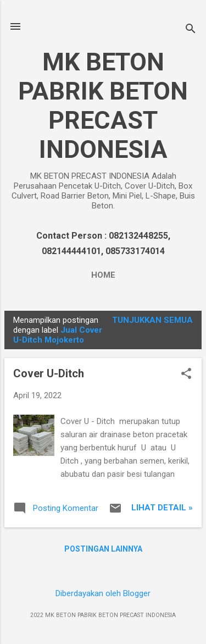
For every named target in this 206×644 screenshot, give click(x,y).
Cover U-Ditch (48, 373)
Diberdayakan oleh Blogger (103, 593)
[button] (186, 374)
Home (103, 275)
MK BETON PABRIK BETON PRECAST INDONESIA (103, 105)
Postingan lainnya (103, 548)
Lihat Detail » (162, 508)
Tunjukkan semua (152, 320)
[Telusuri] (190, 30)
